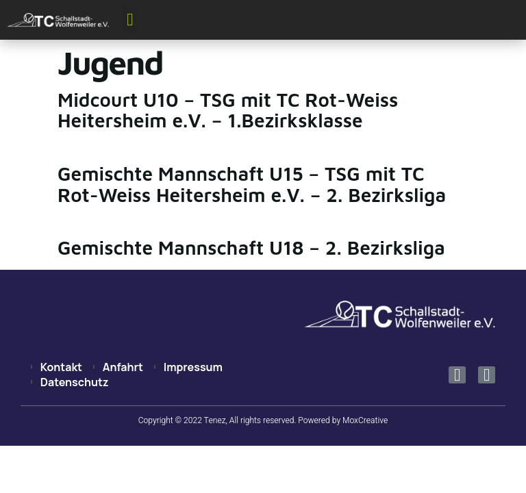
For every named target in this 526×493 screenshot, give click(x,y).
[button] (130, 20)
